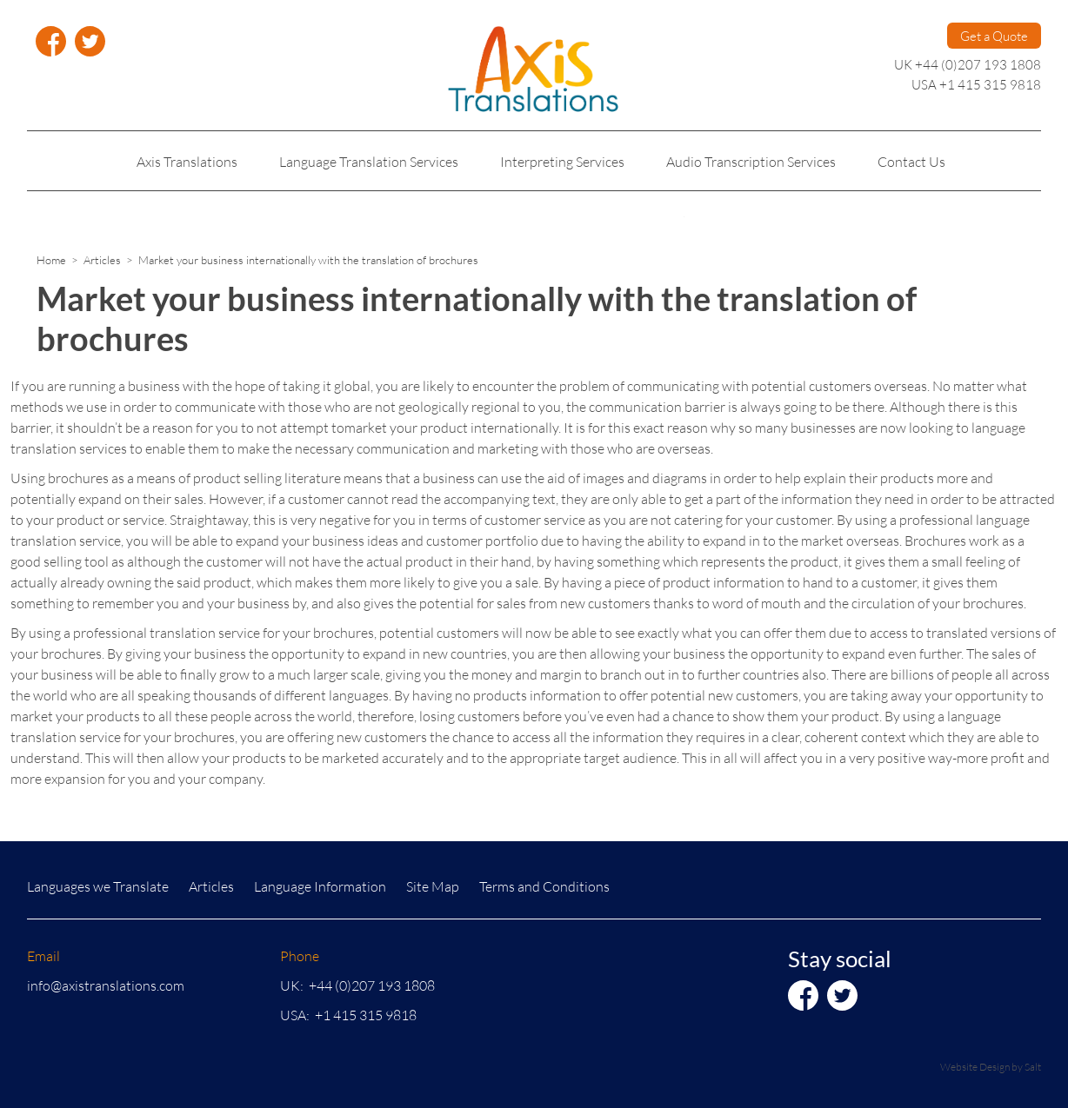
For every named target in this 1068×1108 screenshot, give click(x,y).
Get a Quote (994, 35)
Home (51, 260)
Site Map (432, 886)
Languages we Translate (98, 886)
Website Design (975, 1066)
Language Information (320, 886)
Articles (102, 260)
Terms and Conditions (544, 886)
